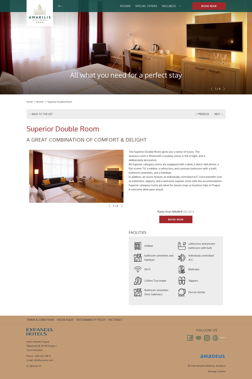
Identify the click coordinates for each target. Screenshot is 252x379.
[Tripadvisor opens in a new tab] (198, 337)
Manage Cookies (217, 371)
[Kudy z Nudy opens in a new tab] (223, 337)
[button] (76, 176)
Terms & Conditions (40, 319)
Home (30, 101)
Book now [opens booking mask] (209, 6)
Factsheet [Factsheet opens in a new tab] (115, 319)
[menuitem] (88, 6)
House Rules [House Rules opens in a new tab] (66, 319)
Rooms (40, 101)
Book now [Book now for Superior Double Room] (176, 219)
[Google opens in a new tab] (215, 337)
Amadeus (221, 365)
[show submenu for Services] (163, 6)
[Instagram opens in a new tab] (207, 337)
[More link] (186, 6)
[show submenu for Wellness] (143, 6)
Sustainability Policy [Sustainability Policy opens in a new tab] (91, 319)
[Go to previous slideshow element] (211, 88)
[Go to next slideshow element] (224, 88)
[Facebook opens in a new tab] (190, 337)
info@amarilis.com (43, 360)
